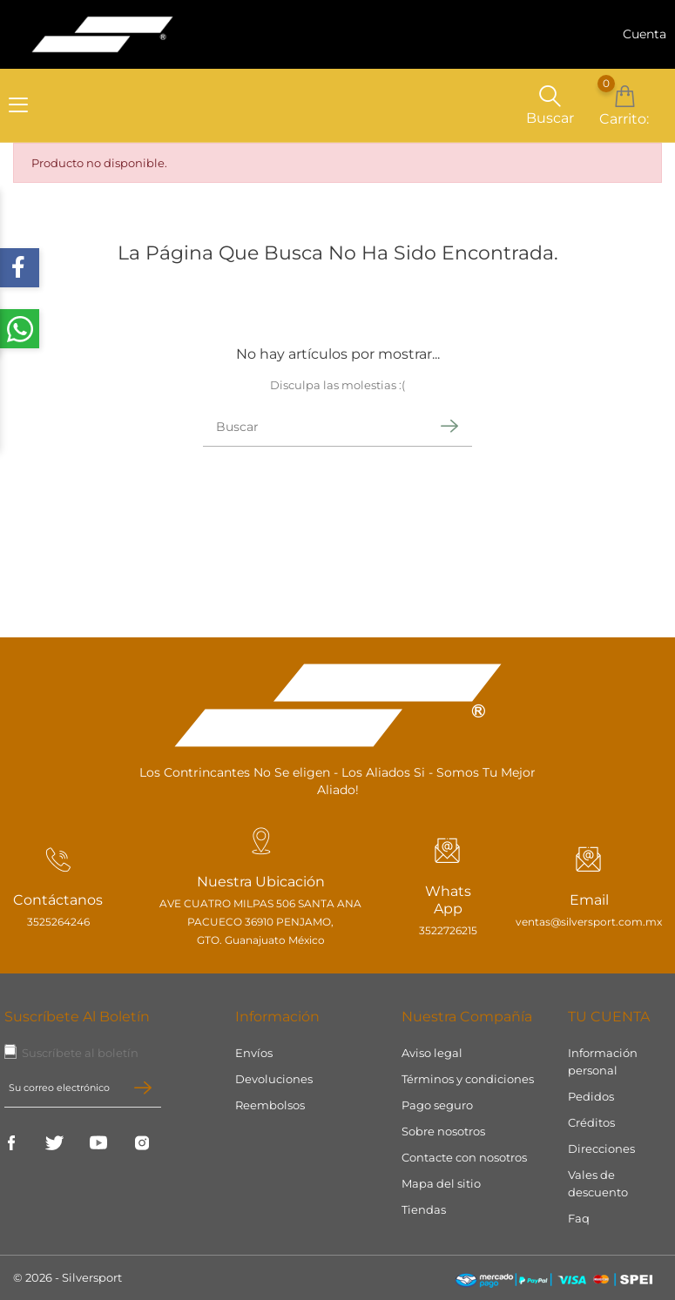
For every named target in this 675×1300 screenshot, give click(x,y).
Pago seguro (437, 1105)
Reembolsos (270, 1105)
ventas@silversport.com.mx (584, 923)
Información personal (603, 1061)
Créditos (591, 1122)
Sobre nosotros (443, 1131)
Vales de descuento (598, 1183)
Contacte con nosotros (464, 1157)
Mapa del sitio (441, 1183)
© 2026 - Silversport (67, 1277)
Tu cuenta (609, 1016)
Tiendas (424, 1209)
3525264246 (58, 923)
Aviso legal (432, 1053)
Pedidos (591, 1096)
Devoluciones (274, 1079)
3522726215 (437, 932)
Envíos (254, 1053)
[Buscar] (316, 430)
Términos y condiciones (468, 1079)
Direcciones (601, 1148)
